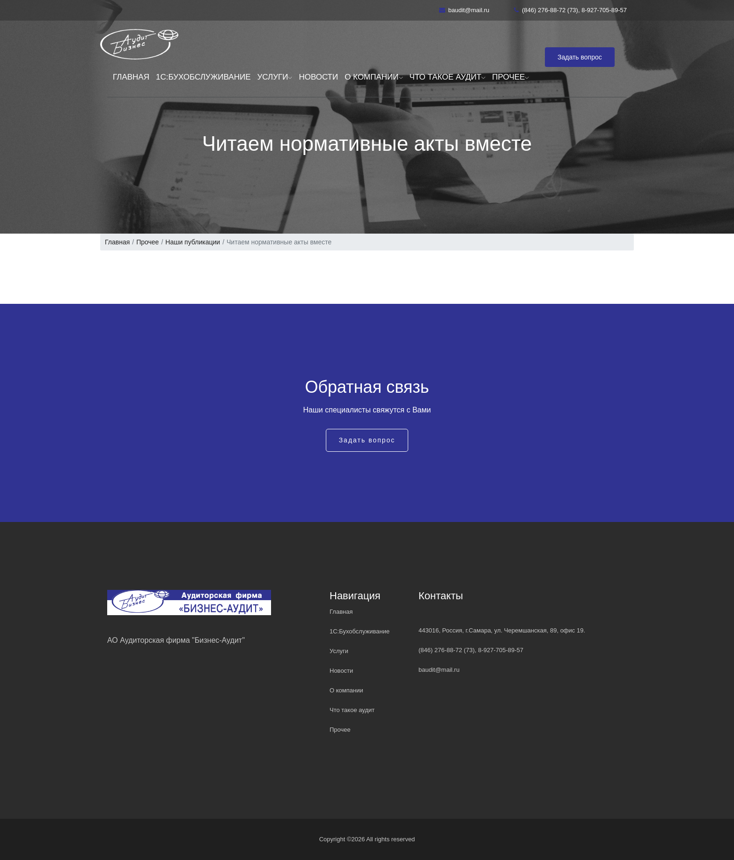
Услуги (275, 77)
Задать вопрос (580, 57)
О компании (374, 77)
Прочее (510, 77)
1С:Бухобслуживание (203, 77)
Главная (131, 77)
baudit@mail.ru (464, 10)
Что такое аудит (448, 77)
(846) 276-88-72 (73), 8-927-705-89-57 (570, 10)
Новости (318, 77)
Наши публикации (192, 242)
